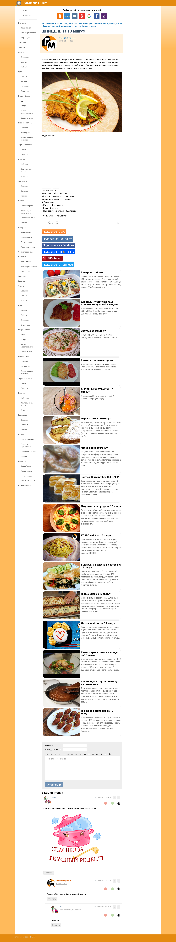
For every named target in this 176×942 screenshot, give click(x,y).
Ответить (48, 873)
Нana (54, 797)
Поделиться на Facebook (58, 245)
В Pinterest (54, 258)
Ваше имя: (49, 746)
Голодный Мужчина (67, 38)
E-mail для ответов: (53, 750)
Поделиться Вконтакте (57, 239)
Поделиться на (58, 251)
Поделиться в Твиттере (58, 264)
